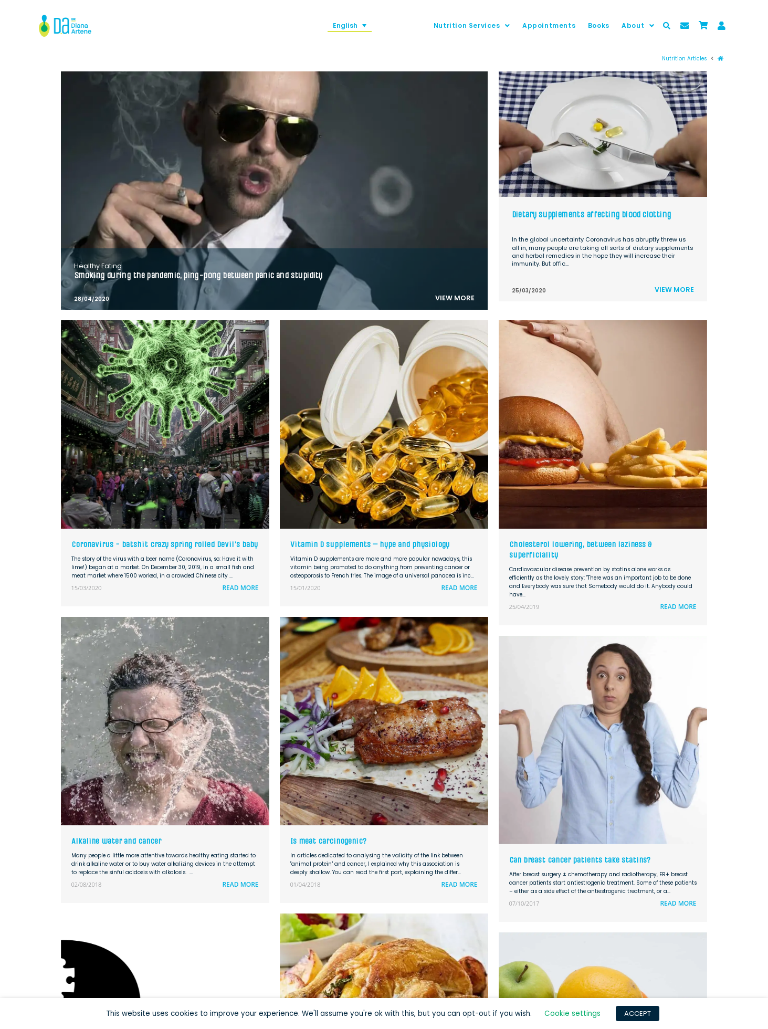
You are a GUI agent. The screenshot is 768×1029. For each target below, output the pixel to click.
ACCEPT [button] (637, 1013)
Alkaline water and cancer (116, 841)
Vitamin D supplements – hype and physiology (369, 544)
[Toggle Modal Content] (666, 25)
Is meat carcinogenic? (328, 841)
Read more (240, 587)
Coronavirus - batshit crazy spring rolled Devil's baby (164, 544)
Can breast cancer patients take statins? (579, 860)
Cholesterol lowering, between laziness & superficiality (580, 549)
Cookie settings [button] (572, 1013)
